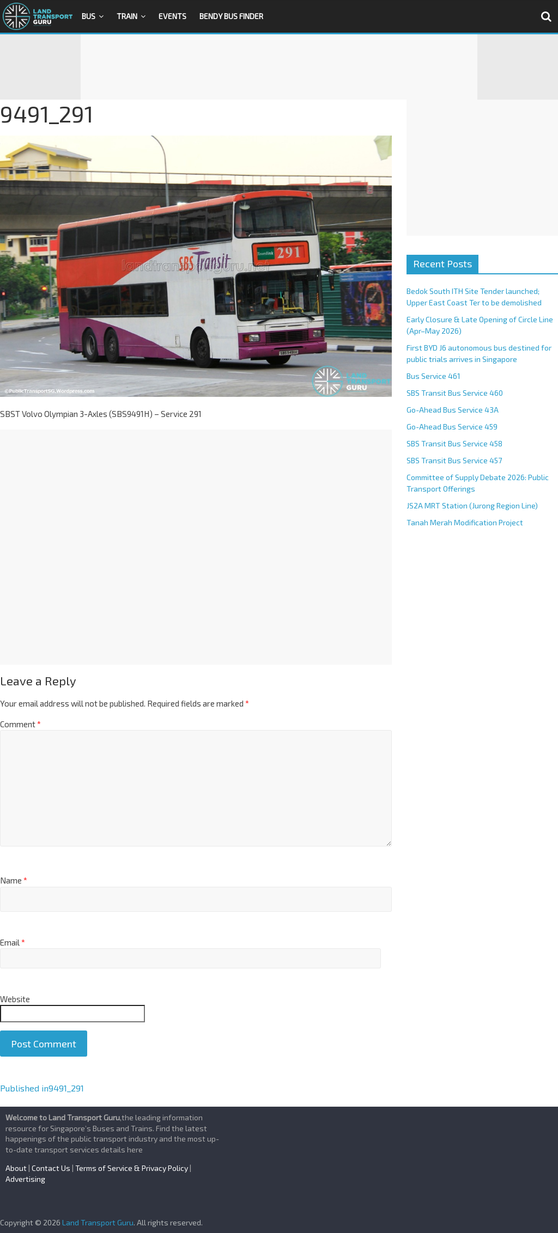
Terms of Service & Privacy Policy (131, 1168)
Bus (88, 16)
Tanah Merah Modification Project (465, 522)
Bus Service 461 (433, 376)
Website (15, 999)
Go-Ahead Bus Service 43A (453, 409)
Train (127, 16)
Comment (20, 724)
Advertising (25, 1178)
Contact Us (51, 1168)
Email (12, 942)
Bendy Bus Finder (231, 16)
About (16, 1168)
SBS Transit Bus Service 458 (454, 443)
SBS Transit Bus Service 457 (454, 460)
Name (13, 880)
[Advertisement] (279, 67)
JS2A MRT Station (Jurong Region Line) (472, 505)
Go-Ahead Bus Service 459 (452, 426)
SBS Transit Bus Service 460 (455, 392)
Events (172, 16)
